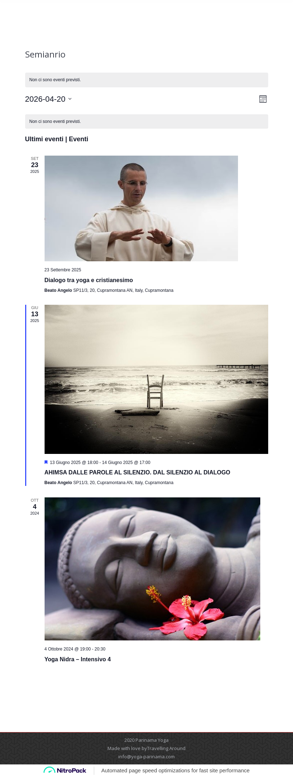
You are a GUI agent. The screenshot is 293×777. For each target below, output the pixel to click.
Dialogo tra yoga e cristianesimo (89, 280)
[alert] (146, 80)
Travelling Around (166, 748)
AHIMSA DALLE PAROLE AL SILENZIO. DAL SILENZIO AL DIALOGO (137, 472)
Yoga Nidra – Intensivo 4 (78, 659)
